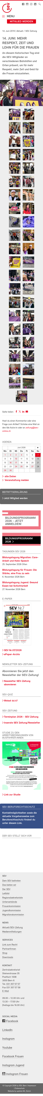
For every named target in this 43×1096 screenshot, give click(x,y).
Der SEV (6, 889)
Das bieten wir (9, 885)
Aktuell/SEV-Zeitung (12, 927)
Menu (10, 16)
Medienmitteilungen (12, 932)
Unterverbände (9, 902)
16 (10, 463)
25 (21, 467)
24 (16, 467)
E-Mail (5, 991)
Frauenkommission (11, 906)
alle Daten (10, 476)
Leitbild (5, 893)
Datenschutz (20, 1088)
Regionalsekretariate (12, 898)
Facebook (12, 1021)
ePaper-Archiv (12, 654)
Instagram (8, 1039)
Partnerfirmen (9, 949)
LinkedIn (7, 1030)
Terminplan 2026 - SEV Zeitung (21, 717)
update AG (21, 1091)
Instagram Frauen (17, 1074)
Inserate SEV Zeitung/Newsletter (22, 723)
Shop (4, 953)
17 (16, 463)
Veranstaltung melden (16, 480)
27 (32, 467)
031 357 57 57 (13, 984)
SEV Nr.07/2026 (13, 650)
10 (16, 459)
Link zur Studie (12, 794)
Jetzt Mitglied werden (16, 498)
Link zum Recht (9, 945)
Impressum (32, 1086)
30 (11, 470)
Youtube (7, 1047)
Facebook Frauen (13, 1056)
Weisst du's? (11, 700)
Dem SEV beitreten (11, 881)
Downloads (7, 957)
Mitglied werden (21, 21)
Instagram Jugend (13, 1065)
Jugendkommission (11, 910)
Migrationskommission (13, 915)
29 (5, 470)
